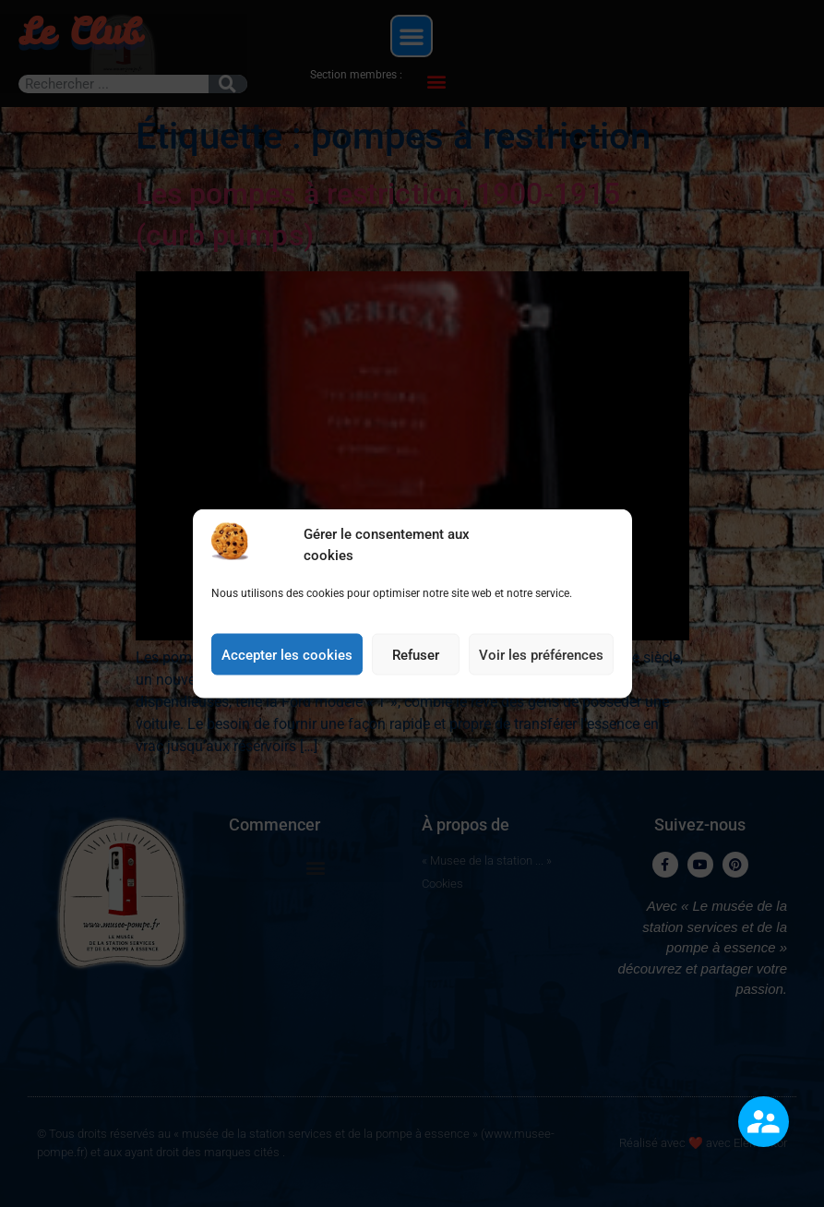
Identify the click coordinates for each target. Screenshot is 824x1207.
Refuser (415, 668)
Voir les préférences (541, 668)
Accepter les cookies (286, 668)
